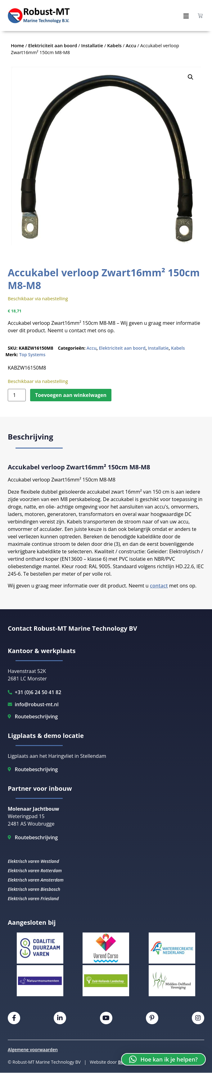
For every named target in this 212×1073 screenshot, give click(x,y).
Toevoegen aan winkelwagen (70, 395)
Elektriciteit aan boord (122, 348)
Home (17, 45)
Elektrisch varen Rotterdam (35, 870)
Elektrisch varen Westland (33, 861)
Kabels (178, 348)
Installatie (158, 348)
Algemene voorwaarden (33, 1049)
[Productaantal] (17, 395)
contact (159, 585)
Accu (92, 348)
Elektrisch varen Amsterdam (36, 880)
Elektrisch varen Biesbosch (34, 889)
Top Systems (32, 354)
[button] (190, 77)
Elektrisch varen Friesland (33, 898)
